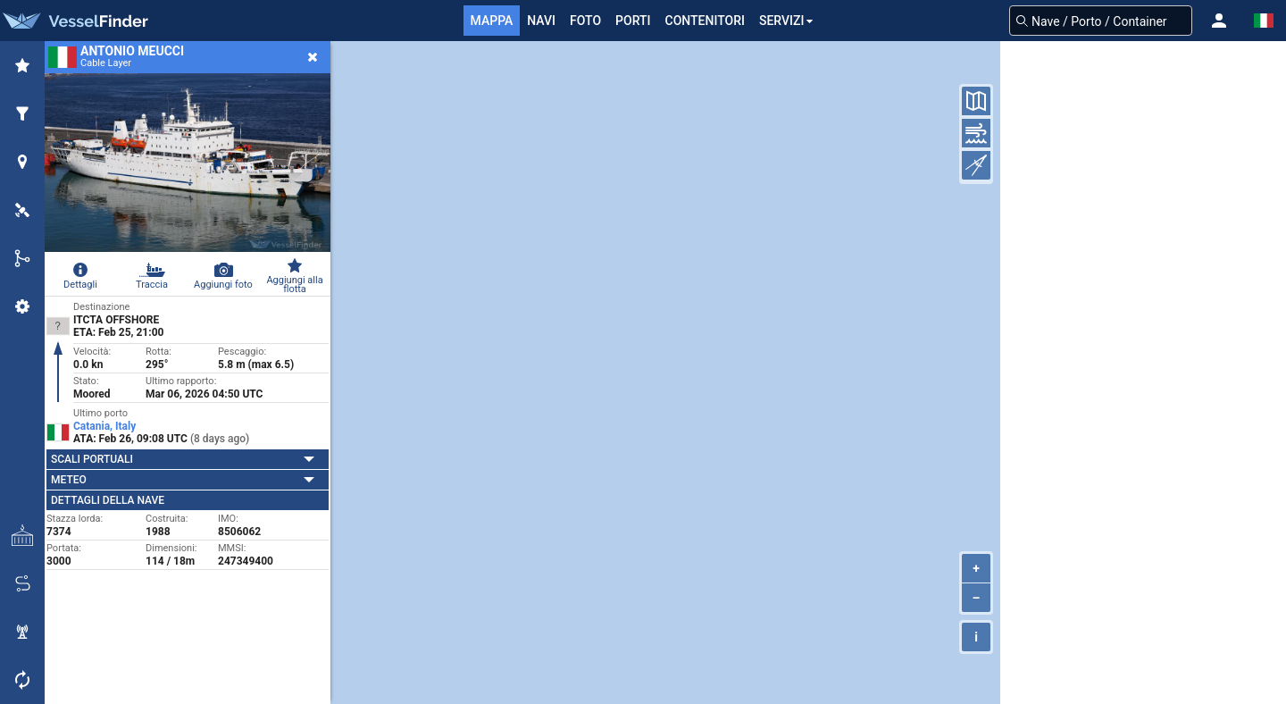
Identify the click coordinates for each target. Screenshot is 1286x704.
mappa (492, 20)
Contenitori (705, 20)
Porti (632, 20)
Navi (541, 20)
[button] (1219, 20)
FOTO (585, 20)
